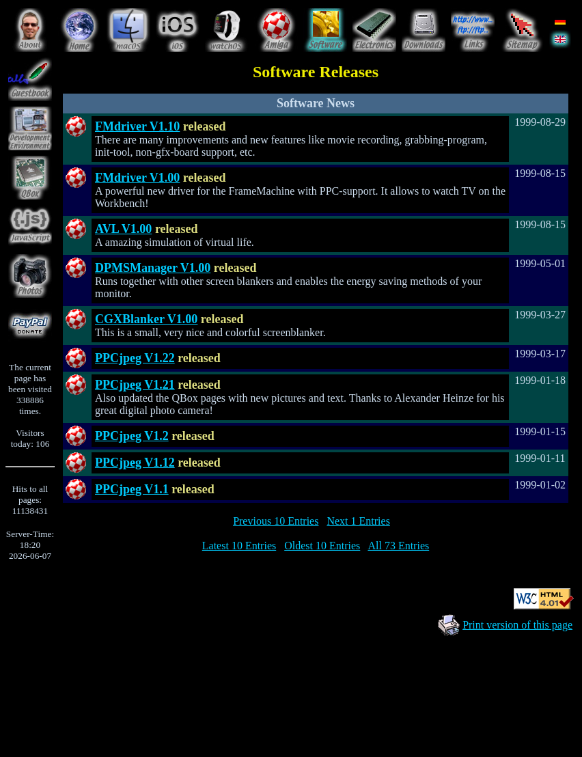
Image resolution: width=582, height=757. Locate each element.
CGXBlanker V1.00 (146, 319)
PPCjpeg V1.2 (132, 436)
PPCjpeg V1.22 (135, 358)
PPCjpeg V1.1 (132, 489)
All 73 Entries (398, 545)
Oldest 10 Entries (322, 545)
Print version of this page (517, 625)
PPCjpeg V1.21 (135, 384)
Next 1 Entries (358, 521)
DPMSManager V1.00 (152, 268)
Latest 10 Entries (239, 545)
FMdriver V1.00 (137, 177)
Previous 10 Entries (275, 521)
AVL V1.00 (123, 229)
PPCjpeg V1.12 (135, 462)
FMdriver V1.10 (137, 126)
